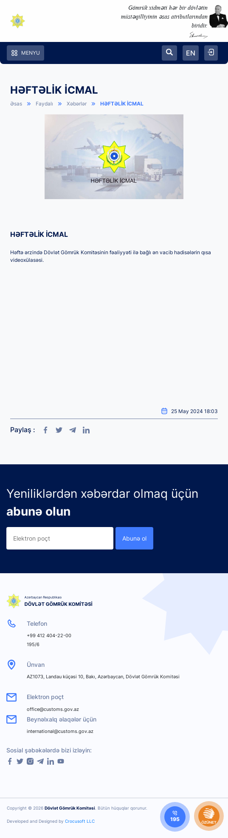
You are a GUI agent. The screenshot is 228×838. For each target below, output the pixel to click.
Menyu (25, 53)
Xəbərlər (77, 103)
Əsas (16, 103)
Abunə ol (134, 538)
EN (190, 53)
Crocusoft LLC (80, 821)
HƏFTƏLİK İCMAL (122, 103)
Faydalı (44, 103)
